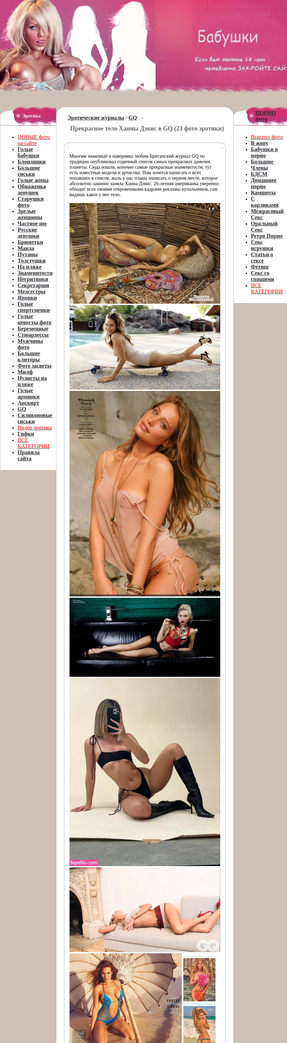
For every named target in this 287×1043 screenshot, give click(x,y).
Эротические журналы (95, 118)
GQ (132, 118)
